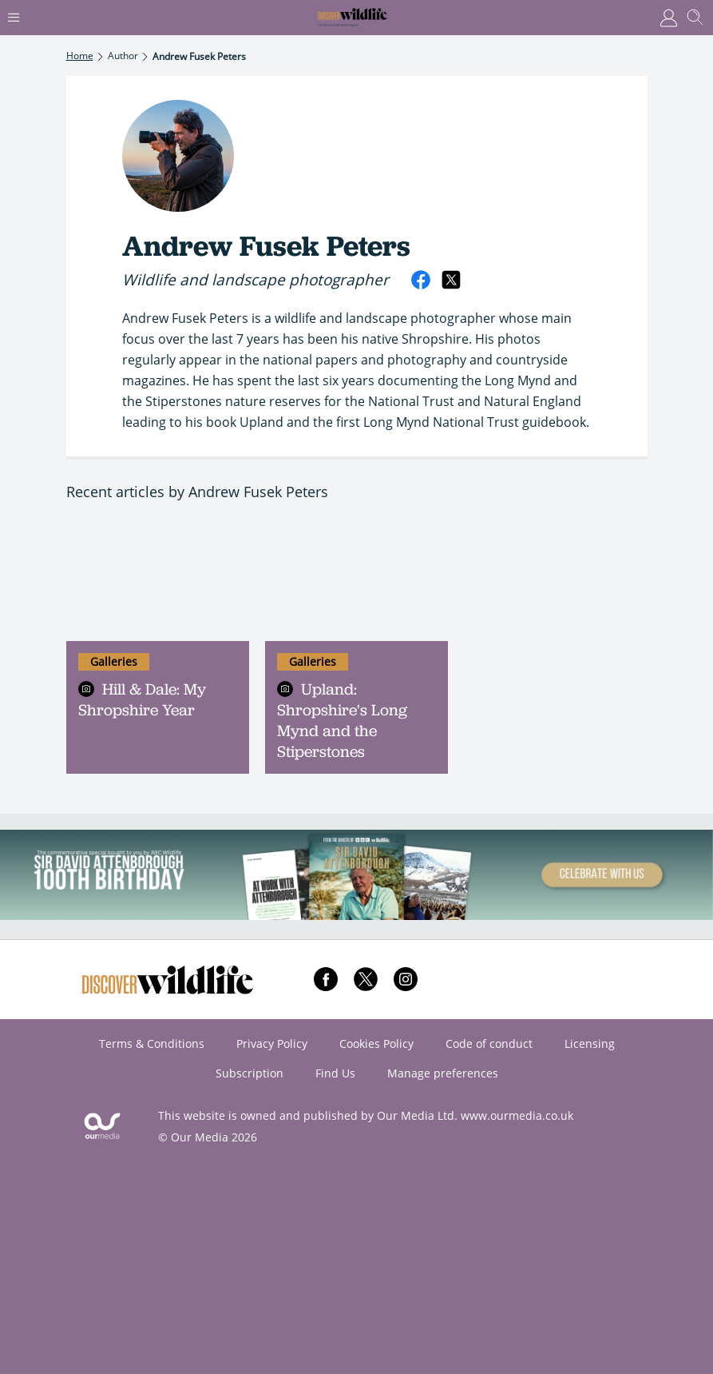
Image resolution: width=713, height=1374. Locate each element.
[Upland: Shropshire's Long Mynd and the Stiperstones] (356, 580)
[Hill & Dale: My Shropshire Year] (157, 580)
